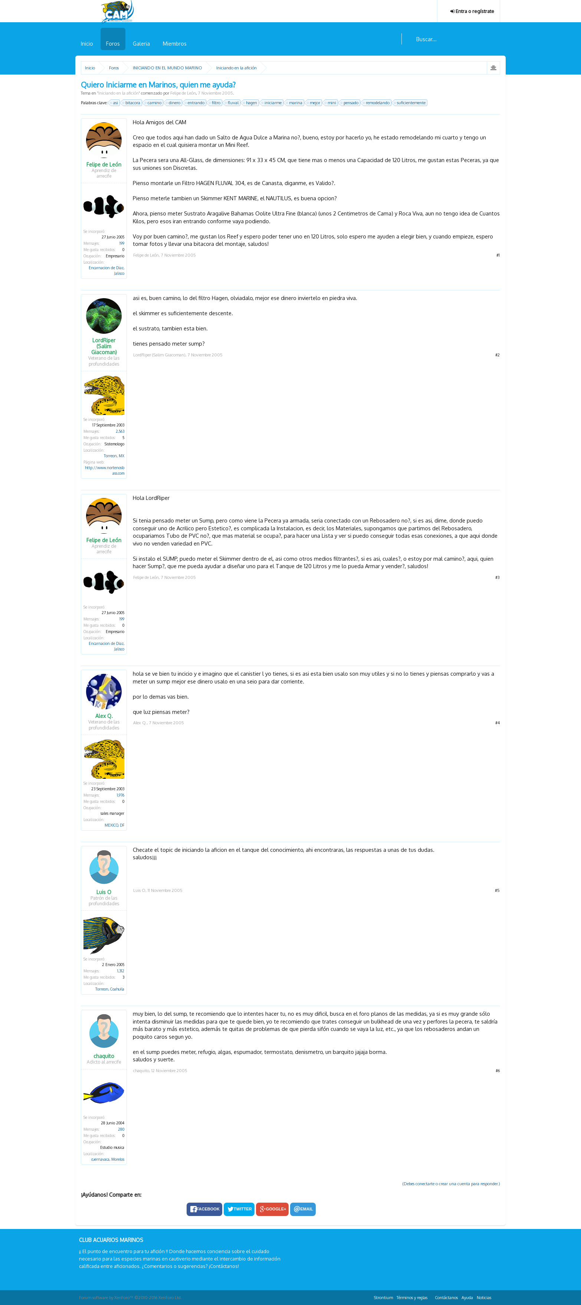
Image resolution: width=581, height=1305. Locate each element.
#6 (498, 1070)
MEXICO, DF (114, 825)
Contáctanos (446, 1297)
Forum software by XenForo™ (130, 1297)
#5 (497, 890)
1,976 (120, 795)
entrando (195, 102)
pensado (349, 102)
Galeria (141, 43)
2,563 (120, 431)
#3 (497, 577)
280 (121, 1129)
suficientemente (410, 102)
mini (330, 102)
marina (294, 102)
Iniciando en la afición (118, 93)
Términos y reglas (412, 1297)
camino (153, 102)
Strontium (383, 1297)
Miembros (175, 43)
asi (114, 102)
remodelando (377, 102)
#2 (497, 354)
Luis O (103, 892)
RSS (497, 1296)
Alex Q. (104, 716)
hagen (250, 102)
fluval (232, 102)
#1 (498, 255)
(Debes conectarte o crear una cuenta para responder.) (451, 1183)
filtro (215, 102)
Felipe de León (183, 93)
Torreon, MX (114, 456)
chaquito (103, 1056)
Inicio (87, 43)
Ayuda (467, 1297)
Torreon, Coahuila (109, 989)
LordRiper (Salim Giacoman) (104, 346)
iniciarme (272, 102)
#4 (497, 722)
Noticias (484, 1297)
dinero (173, 102)
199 (121, 243)
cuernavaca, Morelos (107, 1159)
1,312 (120, 971)
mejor (314, 102)
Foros (113, 43)
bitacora (131, 102)
